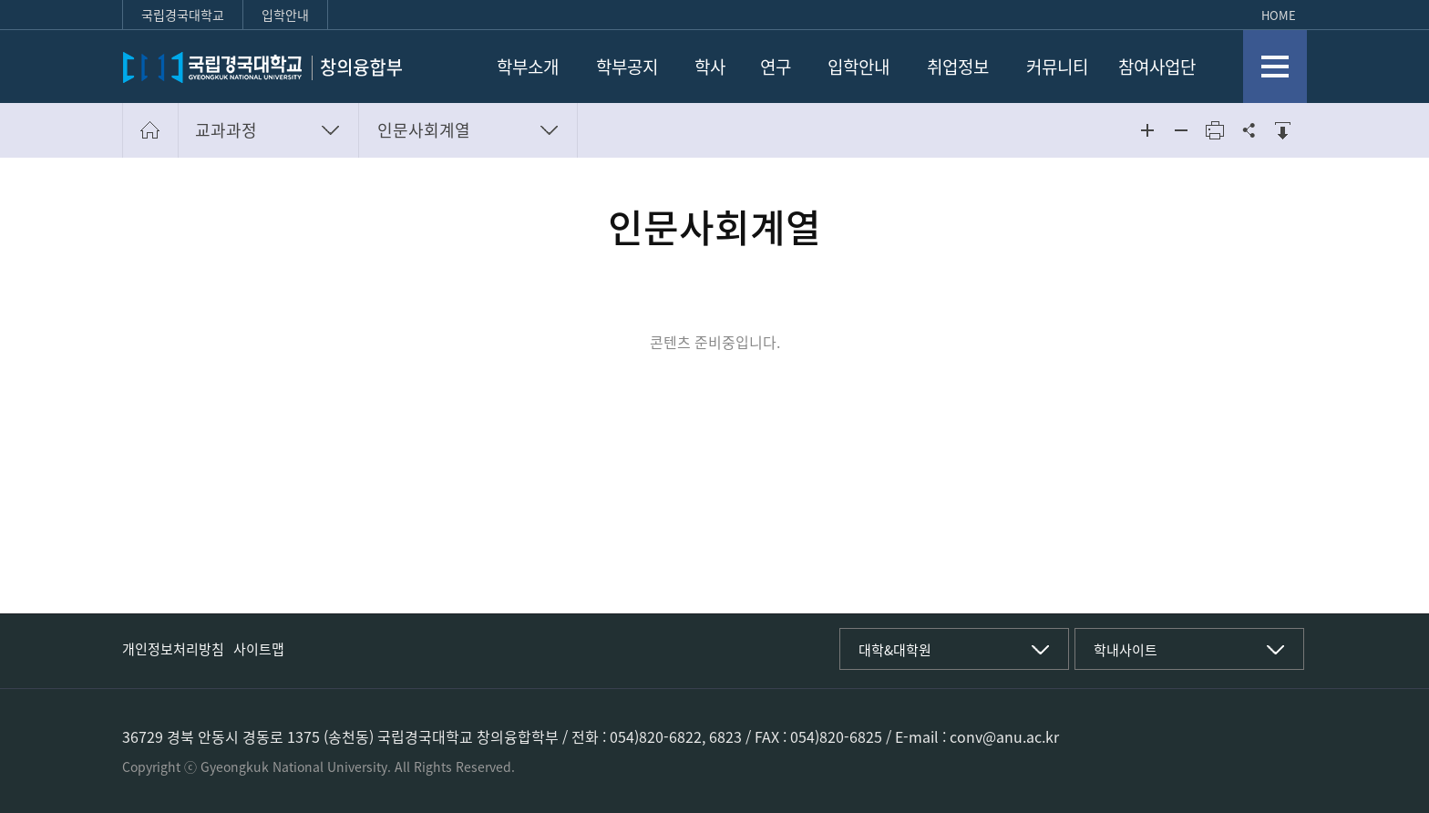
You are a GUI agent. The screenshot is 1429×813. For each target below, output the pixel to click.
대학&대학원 (894, 650)
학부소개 (528, 67)
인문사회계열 (423, 130)
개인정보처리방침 (173, 649)
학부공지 (627, 67)
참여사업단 (1157, 67)
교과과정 (226, 130)
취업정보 (958, 67)
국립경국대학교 (182, 14)
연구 (775, 67)
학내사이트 (1125, 650)
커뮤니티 (1057, 67)
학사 (709, 67)
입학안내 (285, 14)
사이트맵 (258, 649)
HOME (1278, 15)
